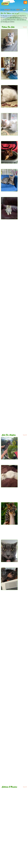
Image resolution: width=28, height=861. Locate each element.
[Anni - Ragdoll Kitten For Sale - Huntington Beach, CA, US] (14, 368)
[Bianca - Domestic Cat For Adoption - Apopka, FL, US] (9, 561)
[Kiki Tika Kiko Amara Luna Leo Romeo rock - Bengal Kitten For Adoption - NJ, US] (14, 692)
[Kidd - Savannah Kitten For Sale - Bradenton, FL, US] (9, 191)
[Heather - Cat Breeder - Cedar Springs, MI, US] (12, 810)
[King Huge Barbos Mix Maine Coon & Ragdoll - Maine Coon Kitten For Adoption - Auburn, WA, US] (14, 496)
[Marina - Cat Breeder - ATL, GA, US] (10, 834)
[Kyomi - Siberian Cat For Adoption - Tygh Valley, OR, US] (14, 739)
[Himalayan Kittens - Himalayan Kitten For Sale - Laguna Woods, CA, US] (14, 265)
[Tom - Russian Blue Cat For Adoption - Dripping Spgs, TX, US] (9, 589)
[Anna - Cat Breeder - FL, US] (8, 816)
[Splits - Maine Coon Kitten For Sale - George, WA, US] (14, 378)
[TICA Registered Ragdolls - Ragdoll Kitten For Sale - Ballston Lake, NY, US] (9, 107)
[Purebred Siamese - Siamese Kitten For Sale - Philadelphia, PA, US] (14, 237)
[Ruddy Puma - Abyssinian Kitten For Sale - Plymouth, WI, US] (9, 163)
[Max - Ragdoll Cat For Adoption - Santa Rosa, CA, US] (14, 627)
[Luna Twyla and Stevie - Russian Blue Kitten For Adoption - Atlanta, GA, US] (14, 711)
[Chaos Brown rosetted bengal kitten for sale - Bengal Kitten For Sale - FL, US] (14, 284)
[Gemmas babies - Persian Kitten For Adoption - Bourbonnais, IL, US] (14, 702)
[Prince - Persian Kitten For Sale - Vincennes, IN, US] (14, 359)
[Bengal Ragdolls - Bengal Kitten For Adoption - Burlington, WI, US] (14, 645)
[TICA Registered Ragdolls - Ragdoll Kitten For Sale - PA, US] (14, 321)
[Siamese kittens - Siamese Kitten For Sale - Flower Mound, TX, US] (14, 256)
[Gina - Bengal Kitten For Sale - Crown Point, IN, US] (14, 275)
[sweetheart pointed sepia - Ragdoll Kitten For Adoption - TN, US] (14, 664)
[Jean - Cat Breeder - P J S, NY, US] (9, 798)
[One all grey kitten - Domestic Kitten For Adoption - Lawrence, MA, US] (14, 758)
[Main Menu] (25, 2)
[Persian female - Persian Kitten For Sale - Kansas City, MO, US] (14, 396)
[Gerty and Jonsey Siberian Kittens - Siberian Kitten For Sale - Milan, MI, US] (14, 406)
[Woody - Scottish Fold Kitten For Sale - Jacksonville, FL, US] (14, 293)
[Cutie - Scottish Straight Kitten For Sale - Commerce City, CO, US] (14, 387)
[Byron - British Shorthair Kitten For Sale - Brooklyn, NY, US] (9, 79)
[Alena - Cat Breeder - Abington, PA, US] (11, 822)
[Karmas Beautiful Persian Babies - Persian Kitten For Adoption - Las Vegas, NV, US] (14, 608)
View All (25, 27)
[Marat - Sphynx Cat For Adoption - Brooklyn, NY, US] (14, 683)
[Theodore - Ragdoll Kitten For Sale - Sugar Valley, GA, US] (14, 331)
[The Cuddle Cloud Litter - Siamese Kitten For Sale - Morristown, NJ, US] (14, 415)
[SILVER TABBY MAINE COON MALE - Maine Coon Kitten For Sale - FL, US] (14, 247)
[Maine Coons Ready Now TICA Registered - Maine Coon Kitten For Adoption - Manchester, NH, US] (14, 722)
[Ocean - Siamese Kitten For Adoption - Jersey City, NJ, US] (14, 599)
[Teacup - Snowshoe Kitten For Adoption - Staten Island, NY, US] (14, 767)
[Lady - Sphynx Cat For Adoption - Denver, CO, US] (13, 730)
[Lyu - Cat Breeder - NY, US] (8, 851)
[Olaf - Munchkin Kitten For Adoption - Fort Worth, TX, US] (9, 487)
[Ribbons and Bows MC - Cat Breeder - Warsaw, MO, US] (14, 792)
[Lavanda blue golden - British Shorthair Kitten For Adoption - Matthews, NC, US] (14, 636)
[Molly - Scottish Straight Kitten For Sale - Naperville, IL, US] (9, 219)
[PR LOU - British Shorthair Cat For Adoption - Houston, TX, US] (14, 748)
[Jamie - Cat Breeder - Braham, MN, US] (11, 857)
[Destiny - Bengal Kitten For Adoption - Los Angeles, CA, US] (9, 524)
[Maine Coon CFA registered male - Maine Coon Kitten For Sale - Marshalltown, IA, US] (14, 350)
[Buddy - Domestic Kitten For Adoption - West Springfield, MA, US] (14, 617)
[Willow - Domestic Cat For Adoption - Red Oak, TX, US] (14, 673)
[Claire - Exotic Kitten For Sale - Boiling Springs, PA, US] (9, 51)
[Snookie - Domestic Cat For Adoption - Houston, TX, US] (14, 776)
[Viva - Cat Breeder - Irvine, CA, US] (9, 804)
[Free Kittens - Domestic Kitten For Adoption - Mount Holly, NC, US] (14, 533)
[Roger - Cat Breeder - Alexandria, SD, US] (11, 828)
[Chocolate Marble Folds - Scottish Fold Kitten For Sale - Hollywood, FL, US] (14, 303)
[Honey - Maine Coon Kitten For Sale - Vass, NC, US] (14, 424)
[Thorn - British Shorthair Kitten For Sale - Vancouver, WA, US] (14, 340)
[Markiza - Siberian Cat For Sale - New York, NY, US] (9, 135)
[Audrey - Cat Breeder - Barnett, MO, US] (11, 840)
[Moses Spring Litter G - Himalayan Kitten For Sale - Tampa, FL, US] (14, 228)
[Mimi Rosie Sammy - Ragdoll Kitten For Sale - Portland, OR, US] (14, 312)
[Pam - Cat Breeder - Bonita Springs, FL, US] (12, 845)
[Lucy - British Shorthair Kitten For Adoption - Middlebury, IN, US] (14, 655)
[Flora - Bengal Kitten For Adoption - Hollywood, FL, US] (9, 459)
